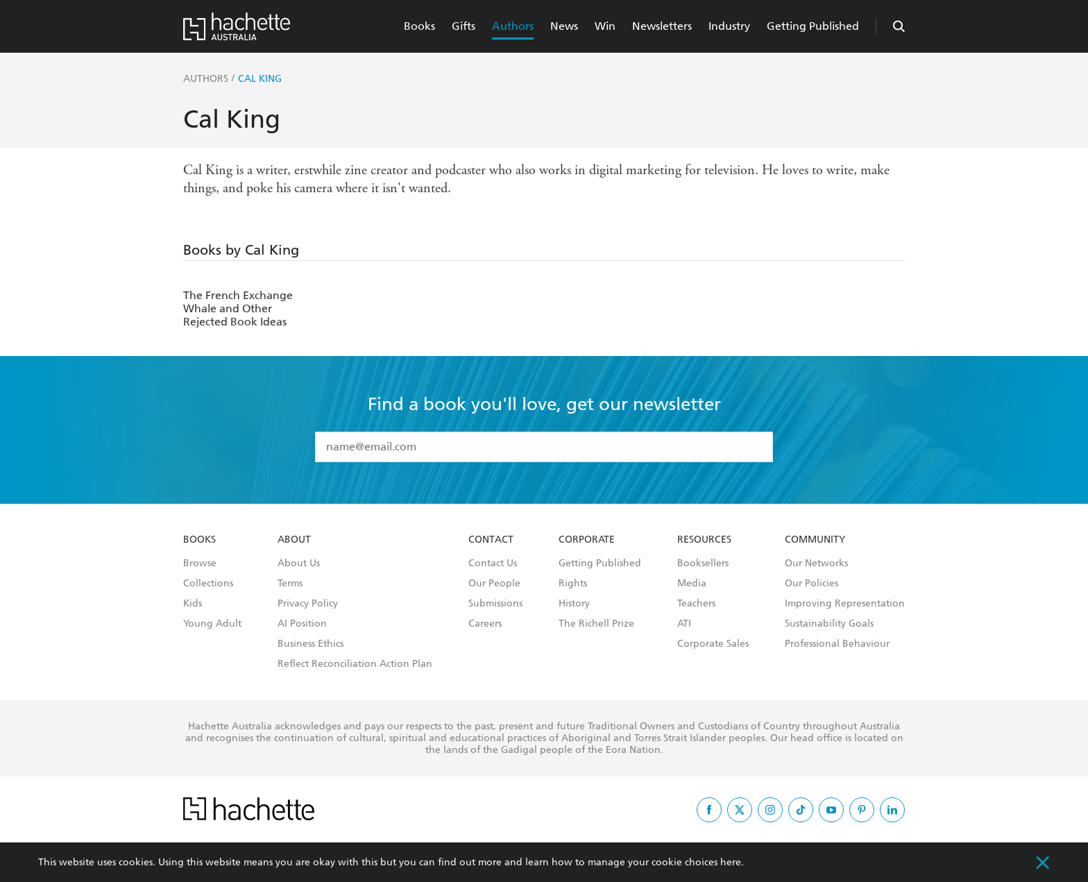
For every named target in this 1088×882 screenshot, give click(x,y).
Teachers (696, 604)
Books (419, 26)
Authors (513, 26)
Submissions (495, 604)
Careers (485, 624)
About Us (299, 563)
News (564, 26)
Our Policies (811, 583)
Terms (290, 583)
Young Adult (212, 624)
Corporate (587, 540)
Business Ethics (310, 644)
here (730, 862)
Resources (704, 540)
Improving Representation (845, 604)
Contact (490, 540)
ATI (684, 624)
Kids (192, 604)
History (574, 604)
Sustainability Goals (829, 624)
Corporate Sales (713, 644)
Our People (494, 583)
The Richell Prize (596, 624)
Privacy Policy (308, 604)
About (294, 540)
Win (605, 26)
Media (691, 583)
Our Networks (816, 563)
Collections (208, 583)
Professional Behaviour (837, 644)
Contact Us (492, 563)
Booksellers (703, 563)
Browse (199, 563)
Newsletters (662, 26)
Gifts (463, 26)
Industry (729, 26)
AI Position (302, 624)
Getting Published (813, 26)
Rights (573, 583)
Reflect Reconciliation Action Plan (355, 664)
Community (815, 540)
